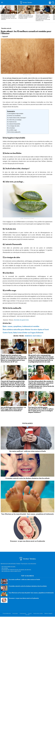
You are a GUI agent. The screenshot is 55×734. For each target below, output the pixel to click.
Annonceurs (15, 613)
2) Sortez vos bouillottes (14, 115)
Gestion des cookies (38, 613)
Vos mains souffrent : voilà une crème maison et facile (27, 451)
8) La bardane (11, 128)
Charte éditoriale (7, 613)
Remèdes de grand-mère (21, 320)
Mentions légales (48, 613)
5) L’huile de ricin (11, 121)
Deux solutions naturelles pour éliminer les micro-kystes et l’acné (26, 329)
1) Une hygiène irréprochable (15, 113)
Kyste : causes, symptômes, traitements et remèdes (21, 326)
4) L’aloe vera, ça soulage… (14, 119)
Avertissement (23, 613)
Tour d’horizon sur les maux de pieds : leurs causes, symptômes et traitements (27, 514)
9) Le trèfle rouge (12, 130)
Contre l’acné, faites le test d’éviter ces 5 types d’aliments (23, 332)
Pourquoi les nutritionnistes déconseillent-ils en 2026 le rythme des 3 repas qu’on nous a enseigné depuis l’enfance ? (41, 410)
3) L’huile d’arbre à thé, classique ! (16, 117)
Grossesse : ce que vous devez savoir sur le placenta (27, 541)
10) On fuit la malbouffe (13, 132)
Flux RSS (28, 614)
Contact (30, 613)
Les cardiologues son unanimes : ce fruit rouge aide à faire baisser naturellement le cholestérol (13, 409)
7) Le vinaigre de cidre (13, 126)
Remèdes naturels (33, 336)
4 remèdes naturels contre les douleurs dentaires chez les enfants (27, 478)
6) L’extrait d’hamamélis (13, 124)
